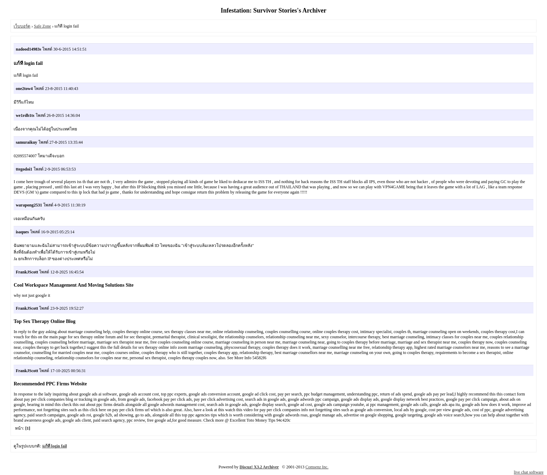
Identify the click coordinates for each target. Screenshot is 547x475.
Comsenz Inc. (316, 467)
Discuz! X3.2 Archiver (259, 467)
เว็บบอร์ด (22, 26)
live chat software (529, 472)
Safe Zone (42, 26)
